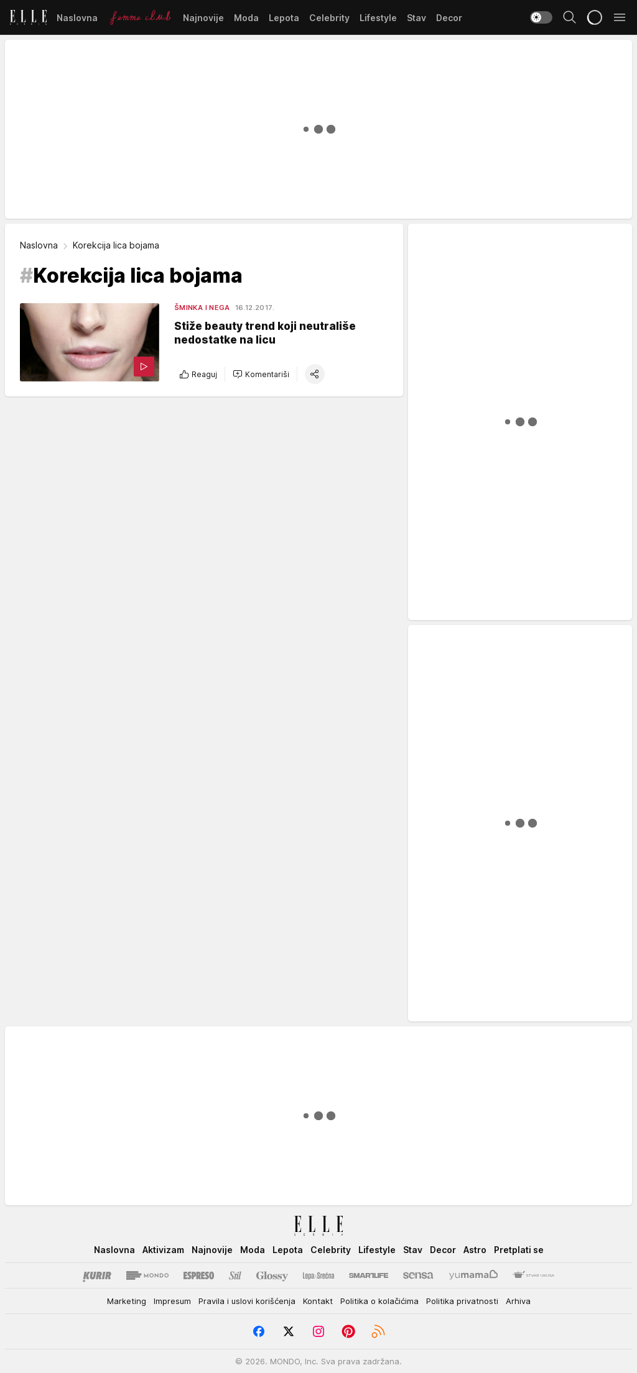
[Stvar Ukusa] (533, 1275)
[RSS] (378, 1331)
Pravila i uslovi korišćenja (246, 1301)
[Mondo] (147, 1275)
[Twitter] (288, 1331)
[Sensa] (418, 1275)
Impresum (172, 1301)
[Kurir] (97, 1275)
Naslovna (39, 245)
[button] (261, 374)
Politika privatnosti (462, 1301)
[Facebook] (258, 1331)
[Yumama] (473, 1275)
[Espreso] (199, 1275)
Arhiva (518, 1301)
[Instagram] (318, 1331)
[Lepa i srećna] (318, 1275)
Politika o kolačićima (379, 1301)
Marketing (126, 1301)
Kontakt (318, 1301)
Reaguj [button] (198, 374)
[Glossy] (272, 1275)
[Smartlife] (368, 1275)
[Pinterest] (348, 1331)
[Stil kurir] (235, 1275)
